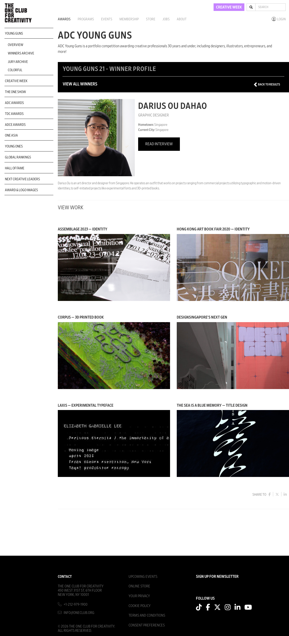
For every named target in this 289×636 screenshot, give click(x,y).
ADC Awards (14, 103)
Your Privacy (139, 596)
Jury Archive (18, 62)
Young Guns (14, 33)
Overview (15, 45)
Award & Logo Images (21, 190)
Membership (129, 19)
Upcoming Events (143, 576)
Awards (64, 19)
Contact (65, 576)
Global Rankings (18, 157)
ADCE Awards (15, 124)
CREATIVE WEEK (229, 7)
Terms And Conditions (147, 615)
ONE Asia (11, 135)
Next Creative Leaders (22, 179)
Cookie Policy (140, 606)
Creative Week (16, 81)
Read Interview (159, 144)
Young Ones (14, 146)
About (182, 19)
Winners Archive (21, 53)
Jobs (166, 19)
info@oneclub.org (79, 613)
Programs (86, 19)
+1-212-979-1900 (75, 604)
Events (106, 19)
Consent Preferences (147, 625)
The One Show (15, 92)
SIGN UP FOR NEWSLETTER (217, 577)
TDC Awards (14, 114)
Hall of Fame (14, 168)
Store (150, 19)
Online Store (139, 586)
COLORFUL (15, 70)
